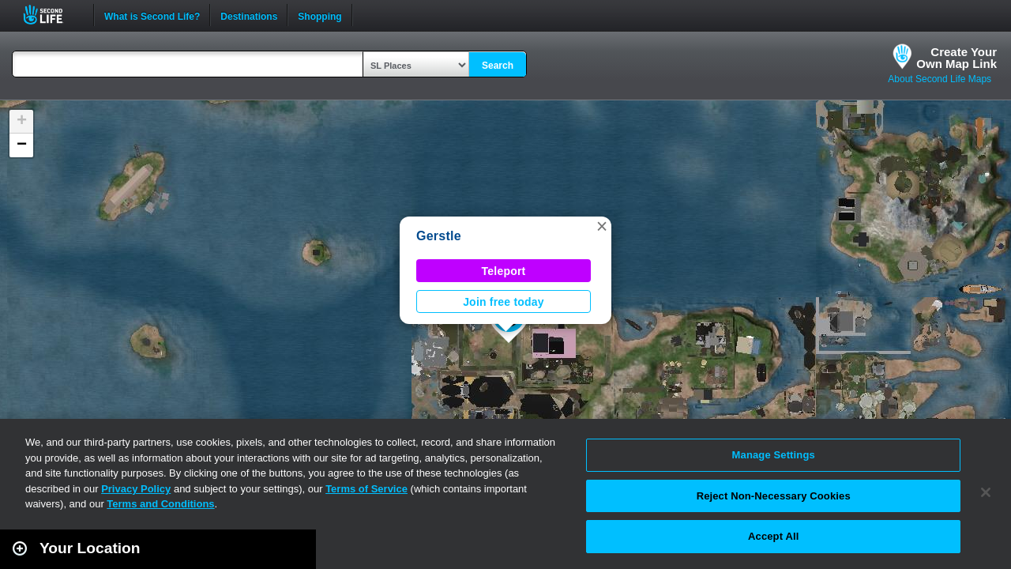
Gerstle (438, 236)
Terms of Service (366, 489)
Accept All (773, 536)
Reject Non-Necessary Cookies (774, 496)
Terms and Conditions (160, 504)
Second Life (51, 14)
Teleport (504, 271)
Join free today (503, 302)
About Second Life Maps (939, 79)
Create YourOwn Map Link (956, 57)
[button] (601, 226)
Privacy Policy (136, 489)
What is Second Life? (152, 15)
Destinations (248, 15)
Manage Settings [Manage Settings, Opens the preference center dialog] (773, 455)
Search (497, 65)
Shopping (319, 15)
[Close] (985, 492)
